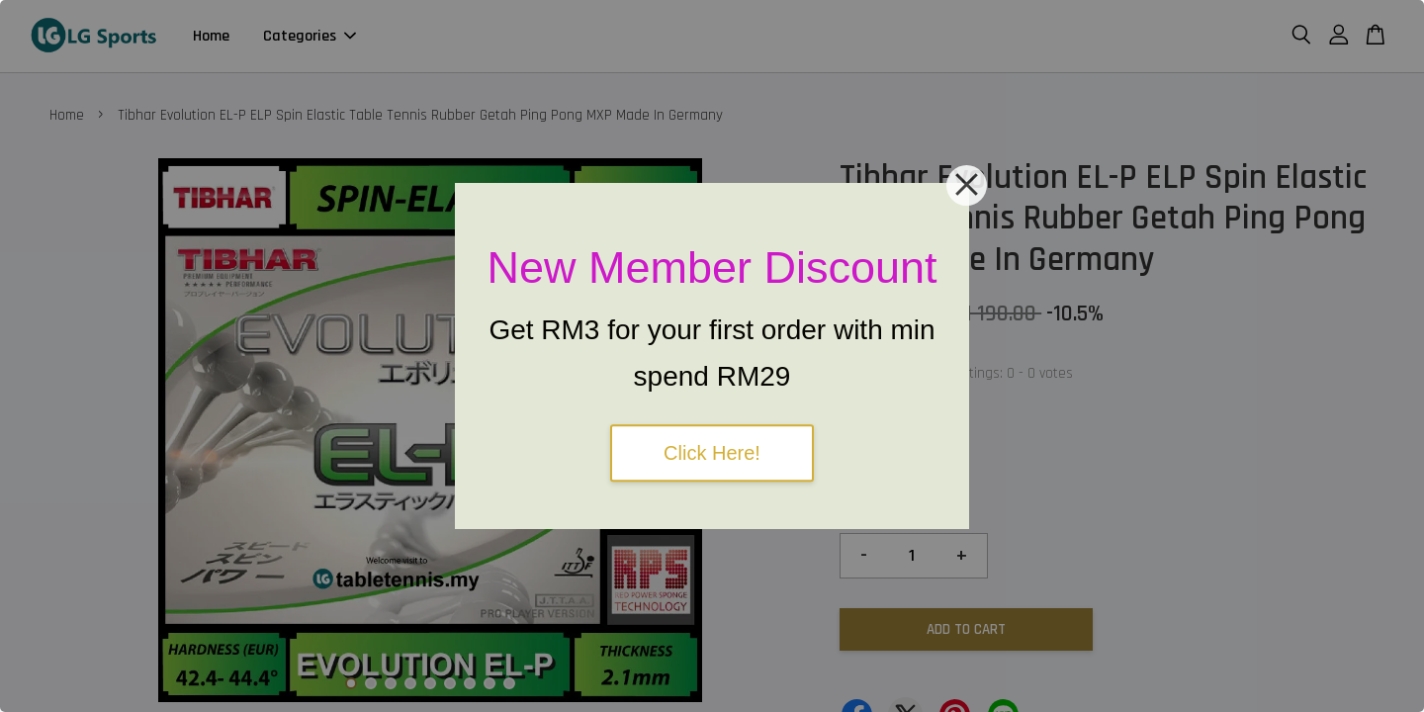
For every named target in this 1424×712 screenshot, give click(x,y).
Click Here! (712, 453)
